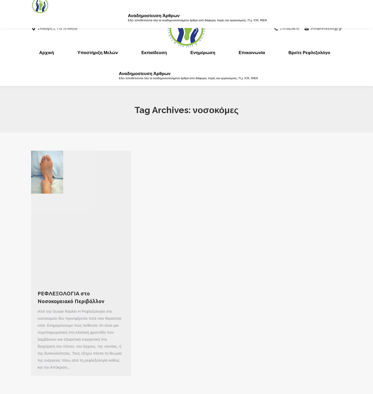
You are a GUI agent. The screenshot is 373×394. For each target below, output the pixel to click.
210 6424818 (286, 28)
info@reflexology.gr (323, 28)
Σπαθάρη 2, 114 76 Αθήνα (54, 28)
